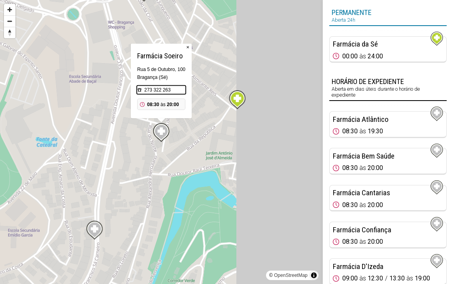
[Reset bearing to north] (9, 32)
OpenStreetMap (291, 275)
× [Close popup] (187, 47)
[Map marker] (237, 99)
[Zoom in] (9, 9)
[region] (161, 142)
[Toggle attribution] (314, 275)
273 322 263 (157, 90)
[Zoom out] (9, 21)
